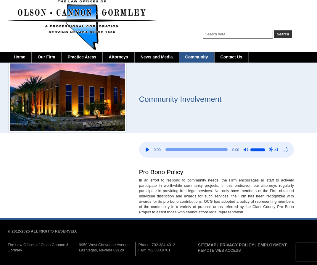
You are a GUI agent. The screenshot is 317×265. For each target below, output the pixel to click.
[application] (216, 150)
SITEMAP (207, 245)
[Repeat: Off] (286, 150)
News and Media (157, 57)
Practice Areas (82, 57)
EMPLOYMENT (272, 245)
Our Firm (46, 57)
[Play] (147, 150)
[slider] (196, 149)
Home (19, 57)
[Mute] (246, 150)
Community (196, 57)
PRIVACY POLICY (237, 245)
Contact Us (231, 57)
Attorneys (118, 57)
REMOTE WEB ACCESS (219, 250)
